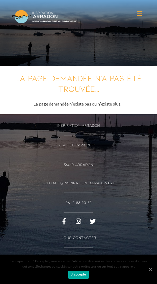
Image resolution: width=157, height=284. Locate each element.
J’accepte (78, 274)
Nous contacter (78, 237)
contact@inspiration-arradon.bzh (78, 183)
